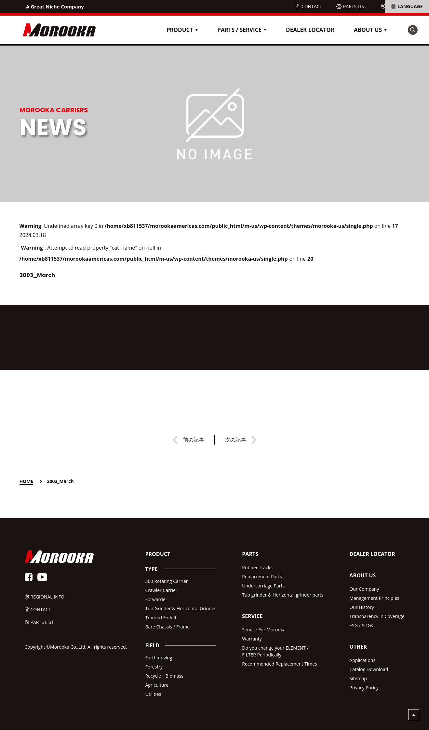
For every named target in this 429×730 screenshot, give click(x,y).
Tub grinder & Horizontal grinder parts (282, 595)
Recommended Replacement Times (279, 664)
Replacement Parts (262, 576)
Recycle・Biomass (164, 676)
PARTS (250, 554)
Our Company (364, 589)
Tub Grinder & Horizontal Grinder (180, 608)
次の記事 (235, 439)
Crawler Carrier (161, 590)
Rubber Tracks (257, 567)
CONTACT (312, 6)
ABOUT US (362, 575)
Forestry (154, 667)
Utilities (153, 694)
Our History (361, 607)
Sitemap (358, 678)
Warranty (252, 639)
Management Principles (374, 598)
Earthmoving (158, 657)
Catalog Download (368, 669)
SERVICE (252, 616)
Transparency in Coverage (376, 616)
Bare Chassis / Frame (167, 627)
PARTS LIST (355, 6)
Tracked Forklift (161, 617)
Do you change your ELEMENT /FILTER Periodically (275, 651)
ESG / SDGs (361, 625)
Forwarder (156, 599)
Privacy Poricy (364, 687)
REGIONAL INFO (404, 6)
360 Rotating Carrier (166, 581)
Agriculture (156, 685)
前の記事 (193, 439)
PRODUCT (157, 554)
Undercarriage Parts (263, 586)
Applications (362, 660)
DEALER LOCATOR (310, 30)
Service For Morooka (264, 630)
